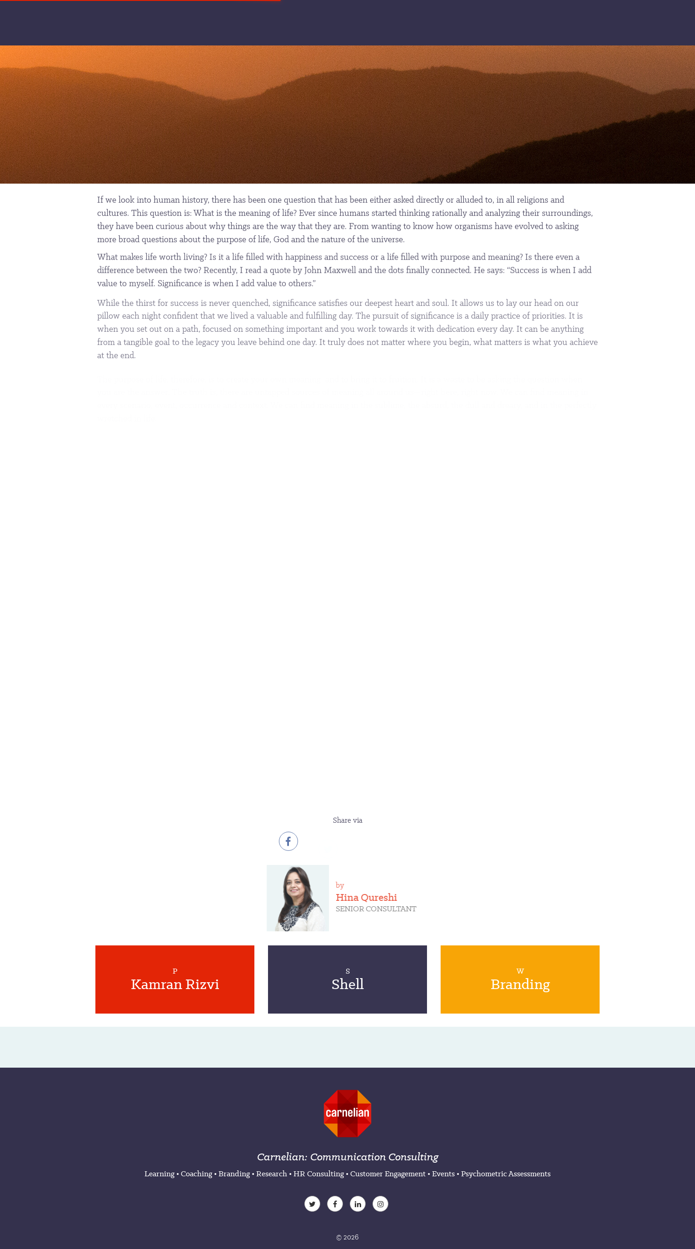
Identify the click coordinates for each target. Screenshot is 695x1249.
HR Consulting (318, 1174)
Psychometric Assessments (506, 1174)
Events (443, 1174)
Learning (159, 1174)
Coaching (196, 1174)
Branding (234, 1174)
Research (271, 1174)
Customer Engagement (388, 1174)
